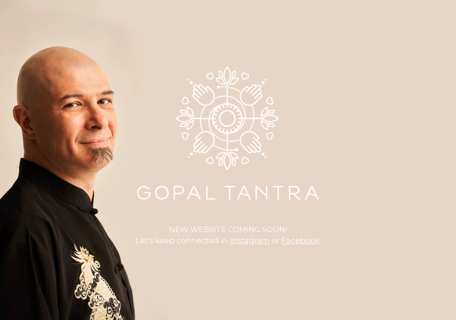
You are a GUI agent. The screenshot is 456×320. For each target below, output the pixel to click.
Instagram (250, 240)
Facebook (300, 240)
